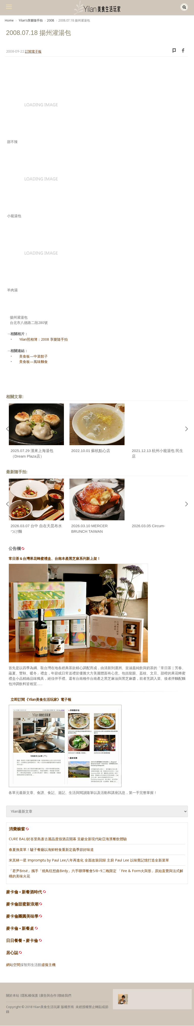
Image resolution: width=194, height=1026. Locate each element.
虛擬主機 (48, 964)
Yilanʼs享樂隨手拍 (30, 20)
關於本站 (12, 995)
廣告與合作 (48, 995)
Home (9, 20)
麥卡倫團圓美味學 (22, 916)
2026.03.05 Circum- (148, 526)
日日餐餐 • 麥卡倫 (22, 941)
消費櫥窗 (19, 829)
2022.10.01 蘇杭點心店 (90, 451)
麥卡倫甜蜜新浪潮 (22, 904)
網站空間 (13, 964)
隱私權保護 (29, 995)
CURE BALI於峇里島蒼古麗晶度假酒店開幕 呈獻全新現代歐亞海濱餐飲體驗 (68, 839)
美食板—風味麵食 (33, 362)
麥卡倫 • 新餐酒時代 (24, 892)
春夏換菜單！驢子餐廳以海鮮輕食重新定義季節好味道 (51, 849)
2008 (50, 20)
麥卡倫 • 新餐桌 (20, 929)
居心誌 (12, 953)
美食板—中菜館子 (33, 356)
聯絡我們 (64, 995)
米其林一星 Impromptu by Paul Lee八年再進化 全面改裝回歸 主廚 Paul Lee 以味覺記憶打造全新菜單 (89, 860)
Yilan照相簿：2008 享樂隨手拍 (43, 339)
